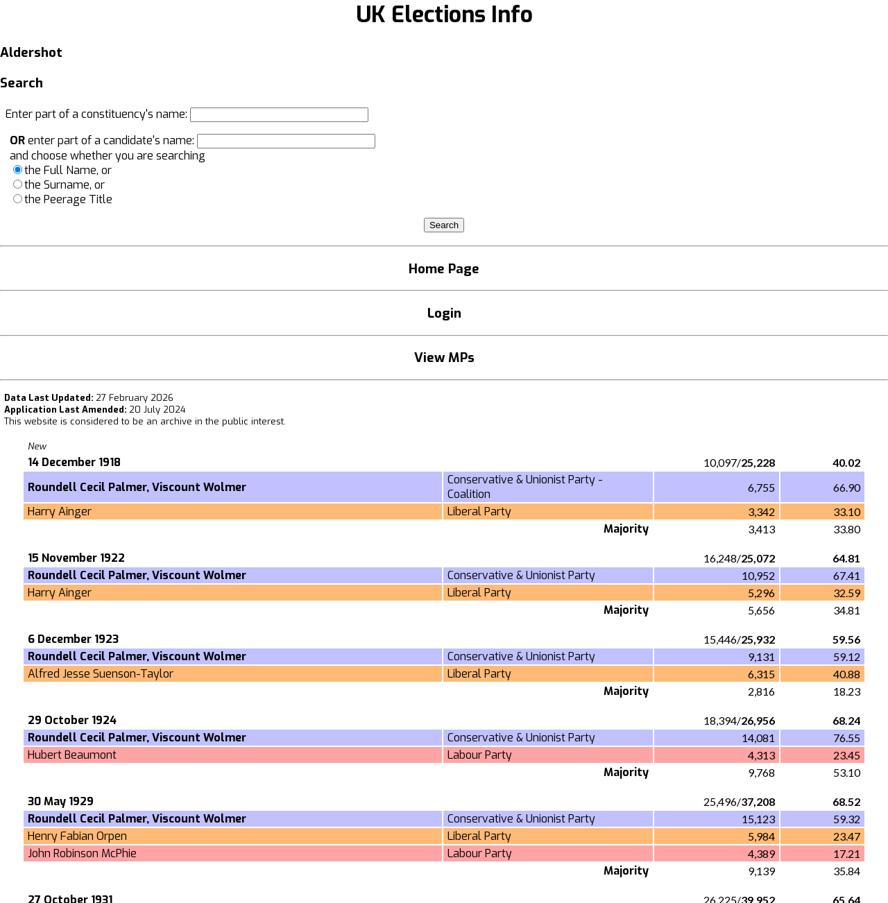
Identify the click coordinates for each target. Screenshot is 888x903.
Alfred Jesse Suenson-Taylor (100, 673)
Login (444, 313)
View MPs (444, 357)
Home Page (444, 268)
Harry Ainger (60, 511)
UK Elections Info (444, 14)
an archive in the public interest (215, 421)
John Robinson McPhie (82, 853)
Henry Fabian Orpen (77, 836)
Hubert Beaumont (72, 755)
